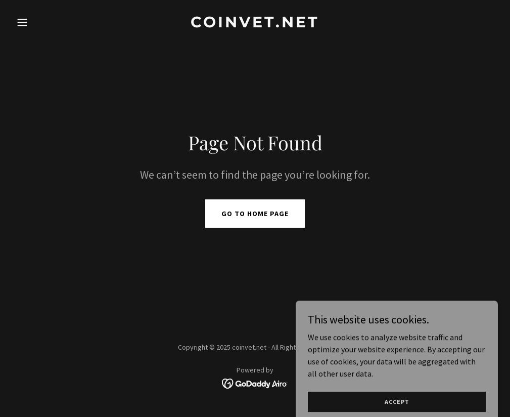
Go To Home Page (255, 213)
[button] (48, 22)
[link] (255, 24)
